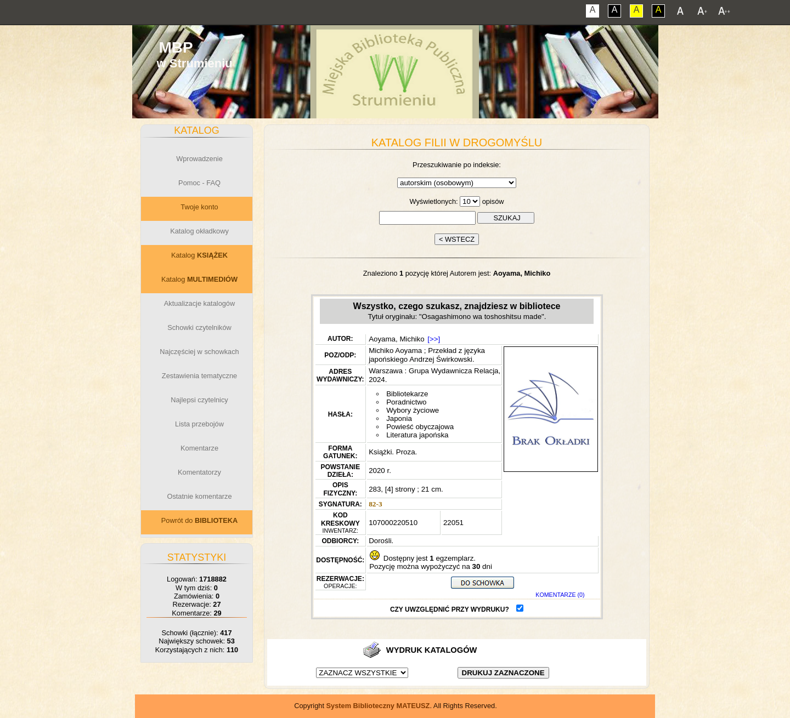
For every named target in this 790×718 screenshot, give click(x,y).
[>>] (433, 339)
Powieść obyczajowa (420, 427)
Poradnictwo (406, 402)
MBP (176, 47)
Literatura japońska (417, 435)
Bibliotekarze (407, 394)
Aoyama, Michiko (396, 339)
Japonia (399, 418)
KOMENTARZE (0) (559, 594)
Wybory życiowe (412, 410)
